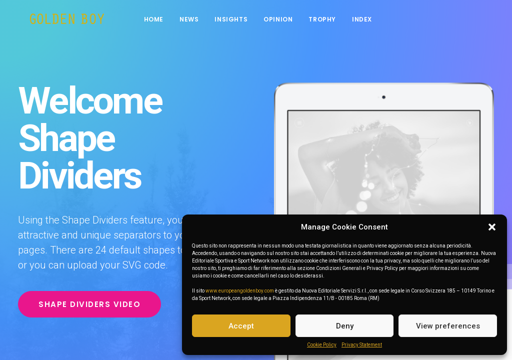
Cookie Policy (321, 345)
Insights (236, 21)
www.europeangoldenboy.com (240, 291)
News (194, 21)
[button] (492, 227)
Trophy (328, 21)
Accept (241, 326)
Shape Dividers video (89, 304)
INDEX (368, 21)
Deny (345, 326)
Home (159, 21)
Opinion (283, 21)
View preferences (448, 326)
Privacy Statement (362, 345)
